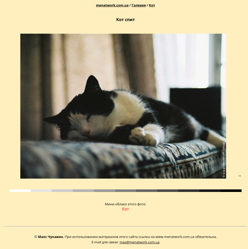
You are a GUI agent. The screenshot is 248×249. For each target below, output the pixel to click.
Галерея (139, 5)
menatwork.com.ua (112, 5)
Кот (152, 5)
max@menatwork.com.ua (140, 242)
